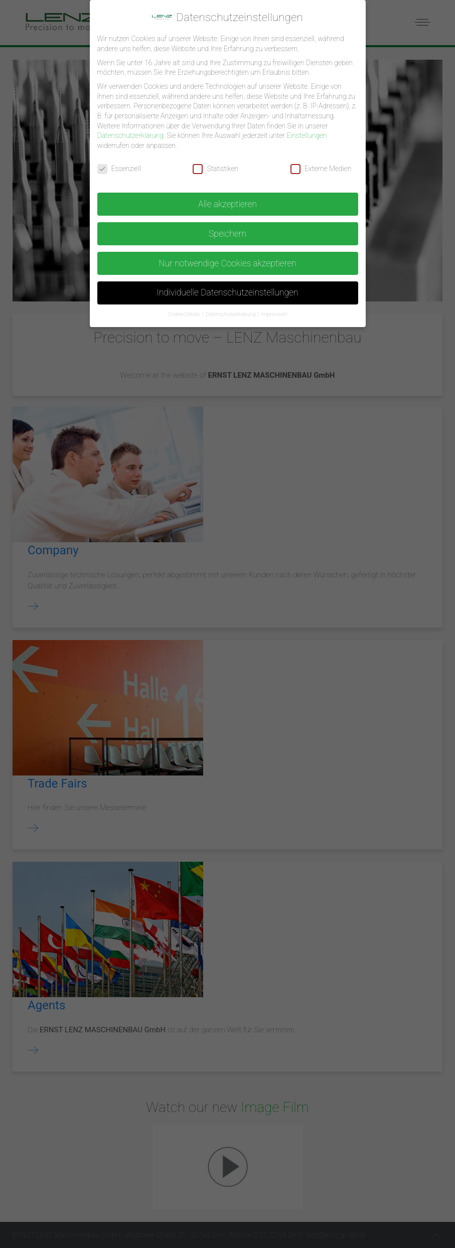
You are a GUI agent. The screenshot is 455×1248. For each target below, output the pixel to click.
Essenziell (119, 164)
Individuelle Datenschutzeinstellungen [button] (227, 288)
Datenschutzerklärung (130, 131)
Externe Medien (320, 164)
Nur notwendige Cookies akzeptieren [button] (227, 259)
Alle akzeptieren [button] (227, 200)
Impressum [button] (274, 310)
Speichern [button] (227, 229)
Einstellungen (306, 131)
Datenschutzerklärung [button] (231, 310)
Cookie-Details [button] (184, 310)
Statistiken (215, 164)
